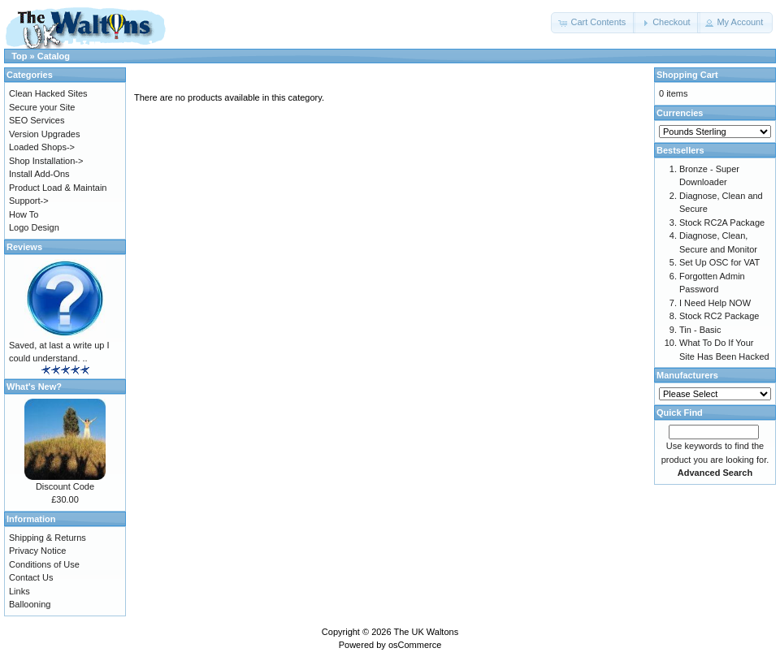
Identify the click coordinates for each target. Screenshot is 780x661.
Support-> (29, 200)
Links (19, 591)
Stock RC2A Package (722, 222)
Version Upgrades (44, 134)
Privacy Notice (37, 550)
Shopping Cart (687, 75)
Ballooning (29, 604)
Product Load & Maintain (57, 187)
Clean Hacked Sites (48, 93)
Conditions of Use (44, 564)
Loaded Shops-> (42, 147)
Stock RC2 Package (719, 316)
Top (19, 56)
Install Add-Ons (39, 174)
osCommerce (414, 645)
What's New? (34, 386)
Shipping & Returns (47, 537)
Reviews (24, 247)
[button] (593, 22)
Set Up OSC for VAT (719, 262)
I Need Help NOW (715, 303)
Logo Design (34, 227)
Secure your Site (42, 107)
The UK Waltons (425, 632)
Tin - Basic (700, 330)
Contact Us (31, 577)
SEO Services (36, 120)
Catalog (53, 56)
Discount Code (65, 486)
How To (23, 214)
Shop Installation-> (46, 161)
